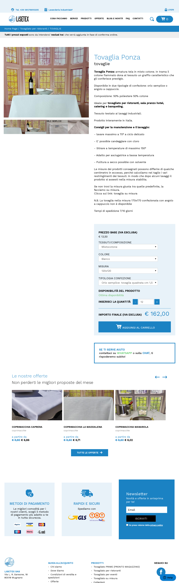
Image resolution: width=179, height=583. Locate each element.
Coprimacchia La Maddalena (83, 427)
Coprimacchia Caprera (27, 427)
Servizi (74, 18)
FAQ (128, 18)
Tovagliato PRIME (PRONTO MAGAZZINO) (117, 566)
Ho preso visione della (146, 525)
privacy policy (156, 525)
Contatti (138, 18)
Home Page (10, 28)
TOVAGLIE (55, 28)
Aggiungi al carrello (135, 326)
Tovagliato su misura (105, 578)
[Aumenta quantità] (157, 302)
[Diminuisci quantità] (135, 302)
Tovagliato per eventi (105, 574)
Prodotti (86, 18)
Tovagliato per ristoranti (33, 28)
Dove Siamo (57, 570)
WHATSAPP (124, 353)
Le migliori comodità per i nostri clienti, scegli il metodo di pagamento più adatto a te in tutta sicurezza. (30, 513)
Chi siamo (56, 566)
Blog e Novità (115, 18)
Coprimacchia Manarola (131, 427)
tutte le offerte (89, 452)
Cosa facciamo (58, 18)
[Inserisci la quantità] (146, 302)
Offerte (99, 18)
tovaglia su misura (125, 193)
